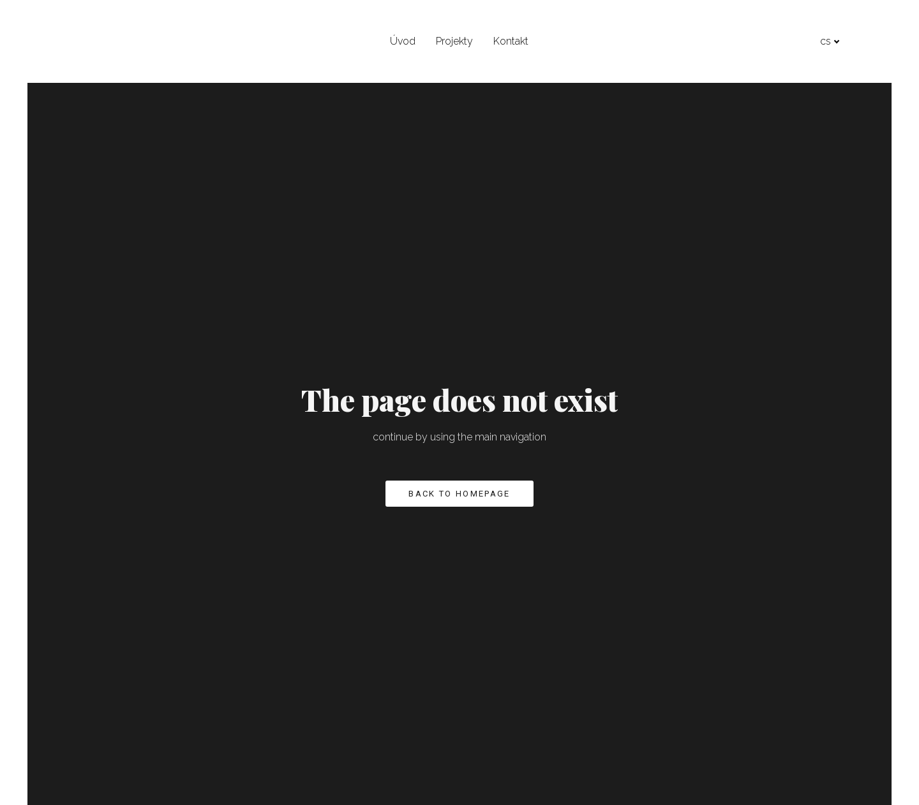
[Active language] (871, 41)
